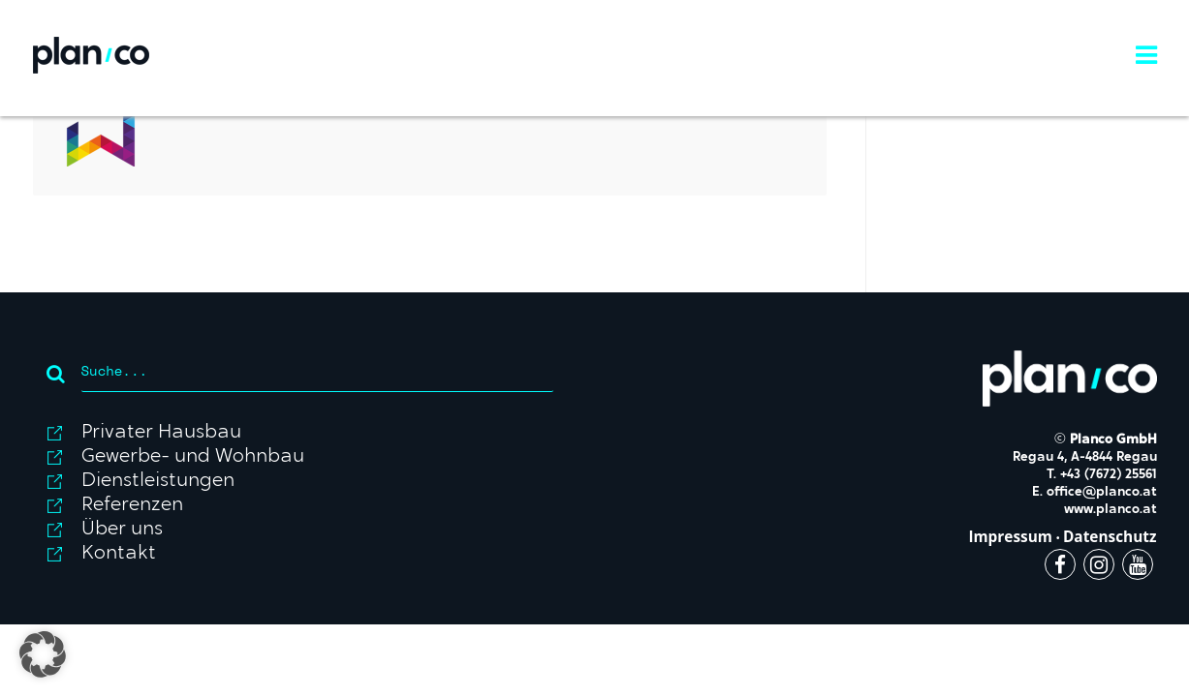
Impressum (1010, 537)
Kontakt (118, 553)
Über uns (122, 529)
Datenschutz (1110, 537)
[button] (42, 654)
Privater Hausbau (161, 432)
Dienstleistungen (158, 481)
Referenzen (132, 505)
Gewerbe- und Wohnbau (192, 457)
